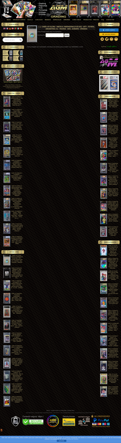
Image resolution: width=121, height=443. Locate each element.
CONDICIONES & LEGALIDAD (58, 410)
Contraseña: (51, 35)
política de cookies (72, 439)
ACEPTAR (61, 440)
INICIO (48, 410)
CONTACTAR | (71, 410)
